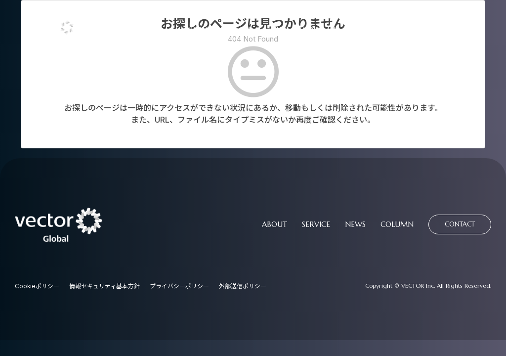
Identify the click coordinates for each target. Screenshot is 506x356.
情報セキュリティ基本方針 (105, 286)
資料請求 (452, 29)
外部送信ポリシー (243, 286)
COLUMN (319, 29)
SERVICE (238, 29)
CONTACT (382, 29)
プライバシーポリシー (180, 286)
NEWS (277, 29)
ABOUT (196, 29)
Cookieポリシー (37, 286)
